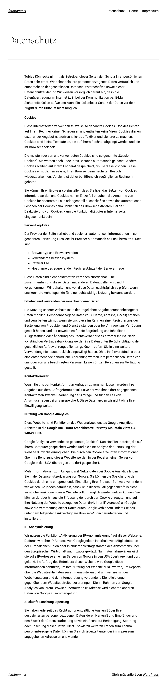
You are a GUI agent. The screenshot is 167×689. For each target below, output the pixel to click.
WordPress (151, 674)
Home (133, 11)
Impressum (150, 11)
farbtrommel (17, 11)
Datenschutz (115, 11)
